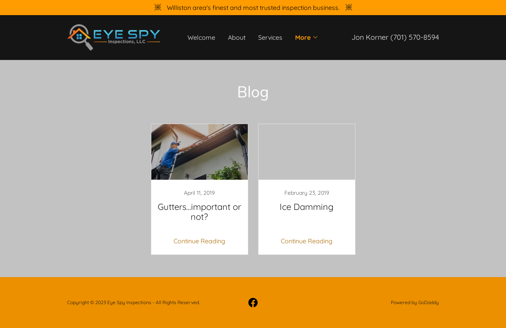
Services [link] (270, 37)
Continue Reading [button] (199, 241)
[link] (113, 37)
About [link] (236, 37)
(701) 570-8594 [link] (414, 37)
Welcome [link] (201, 37)
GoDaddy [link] (428, 302)
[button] (307, 37)
